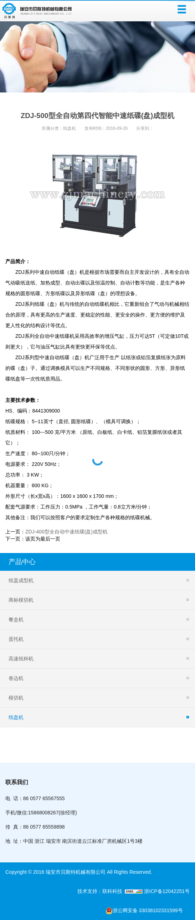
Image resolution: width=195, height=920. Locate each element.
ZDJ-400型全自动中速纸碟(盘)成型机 (66, 532)
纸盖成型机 (21, 580)
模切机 (16, 698)
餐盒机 (16, 619)
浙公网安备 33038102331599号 (148, 910)
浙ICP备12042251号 (166, 891)
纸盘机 (69, 128)
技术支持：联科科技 (101, 891)
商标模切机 (21, 600)
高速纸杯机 (21, 658)
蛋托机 (16, 639)
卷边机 (16, 678)
